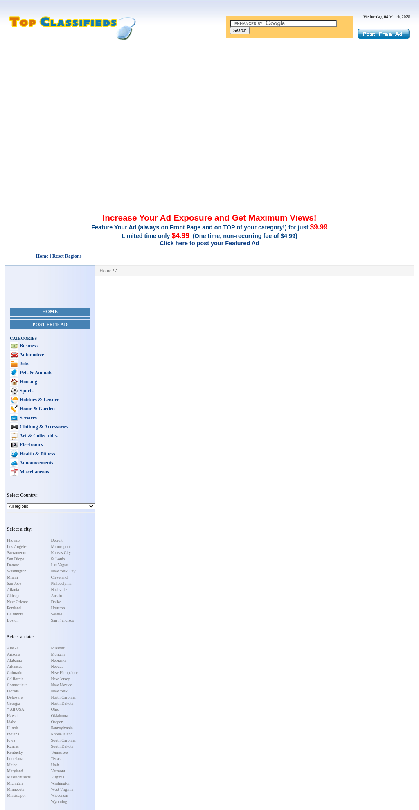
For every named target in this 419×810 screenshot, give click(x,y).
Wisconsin (59, 795)
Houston (58, 608)
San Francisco (62, 620)
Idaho (11, 721)
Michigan (15, 783)
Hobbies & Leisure (38, 400)
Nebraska (59, 660)
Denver (13, 565)
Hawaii (13, 715)
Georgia (13, 703)
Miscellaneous (33, 472)
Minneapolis (61, 546)
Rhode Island (62, 734)
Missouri (58, 648)
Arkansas (14, 666)
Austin (56, 595)
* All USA (15, 709)
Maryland (15, 771)
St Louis (58, 559)
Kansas (13, 746)
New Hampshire (64, 672)
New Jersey (60, 679)
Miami (12, 577)
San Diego (15, 559)
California (15, 679)
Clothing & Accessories (43, 427)
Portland (14, 608)
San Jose (14, 583)
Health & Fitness (36, 454)
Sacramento (16, 552)
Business (28, 345)
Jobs (23, 364)
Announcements (35, 463)
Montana (58, 654)
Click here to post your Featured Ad (209, 243)
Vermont (58, 771)
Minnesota (15, 789)
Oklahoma (59, 715)
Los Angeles (17, 546)
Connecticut (17, 685)
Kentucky (15, 752)
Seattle (56, 614)
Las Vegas (59, 565)
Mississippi (16, 795)
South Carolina (63, 740)
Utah (55, 764)
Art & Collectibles (38, 436)
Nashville (59, 589)
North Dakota (62, 703)
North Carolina (63, 697)
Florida (13, 691)
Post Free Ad (50, 324)
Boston (12, 620)
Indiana (13, 734)
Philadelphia (61, 583)
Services (27, 418)
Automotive (31, 354)
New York (59, 691)
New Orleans (17, 602)
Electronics (30, 445)
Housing (27, 382)
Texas (56, 758)
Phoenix (13, 540)
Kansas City (61, 552)
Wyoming (59, 801)
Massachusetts (19, 777)
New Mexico (61, 685)
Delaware (15, 697)
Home (50, 311)
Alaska (12, 648)
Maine (12, 764)
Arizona (13, 654)
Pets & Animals (35, 373)
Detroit (57, 540)
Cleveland (59, 577)
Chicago (13, 595)
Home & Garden (36, 409)
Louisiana (15, 758)
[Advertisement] (209, 101)
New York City (63, 571)
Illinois (12, 728)
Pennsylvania (62, 728)
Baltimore (15, 614)
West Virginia (62, 789)
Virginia (58, 777)
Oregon (57, 721)
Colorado (14, 672)
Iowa (11, 740)
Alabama (14, 660)
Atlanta (13, 589)
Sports (25, 391)
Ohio (55, 709)
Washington (17, 571)
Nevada (57, 666)
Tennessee (59, 752)
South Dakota (62, 746)
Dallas (56, 602)
